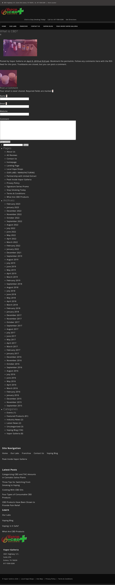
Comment (4, 119)
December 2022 (14, 211)
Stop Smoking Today (16, 190)
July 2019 (11, 263)
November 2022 (14, 214)
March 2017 (12, 346)
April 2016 (11, 385)
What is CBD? (9, 31)
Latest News (12, 423)
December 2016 (14, 357)
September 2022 (14, 221)
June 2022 (11, 231)
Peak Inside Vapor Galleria (67, 26)
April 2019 (11, 273)
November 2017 (14, 318)
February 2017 (13, 350)
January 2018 (13, 312)
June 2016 (11, 378)
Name (3, 96)
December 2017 (14, 315)
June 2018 (11, 294)
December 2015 (14, 398)
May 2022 (11, 235)
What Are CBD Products (18, 197)
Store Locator (52, 2)
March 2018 (12, 305)
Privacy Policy (13, 183)
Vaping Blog (48, 26)
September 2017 (14, 325)
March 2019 (12, 277)
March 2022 (12, 242)
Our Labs (12, 26)
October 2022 (13, 218)
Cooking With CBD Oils (12, 490)
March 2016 (12, 388)
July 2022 (11, 228)
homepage (12, 162)
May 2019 (11, 270)
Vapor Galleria (16, 61)
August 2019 (12, 259)
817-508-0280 (40, 2)
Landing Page (13, 165)
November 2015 (14, 402)
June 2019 (11, 266)
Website (4, 111)
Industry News (13, 419)
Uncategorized (13, 426)
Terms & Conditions (16, 193)
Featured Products (15, 416)
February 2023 (13, 204)
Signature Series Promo (18, 186)
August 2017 (12, 329)
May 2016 (11, 381)
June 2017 (11, 336)
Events (10, 412)
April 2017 (11, 343)
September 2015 (14, 405)
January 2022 (13, 249)
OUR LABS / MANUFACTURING (21, 172)
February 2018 (13, 308)
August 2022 (12, 225)
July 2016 (11, 374)
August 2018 (12, 287)
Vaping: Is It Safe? (10, 526)
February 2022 (13, 245)
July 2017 (11, 332)
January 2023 (13, 207)
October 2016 (13, 364)
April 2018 (11, 301)
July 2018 (11, 291)
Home (4, 26)
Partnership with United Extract (21, 176)
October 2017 (13, 322)
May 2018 (11, 298)
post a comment (58, 64)
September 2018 (14, 284)
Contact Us (35, 26)
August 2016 (12, 371)
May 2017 (11, 339)
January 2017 (13, 353)
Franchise (24, 26)
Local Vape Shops (15, 169)
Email (2, 103)
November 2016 (14, 360)
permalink (69, 61)
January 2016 (13, 395)
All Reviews (12, 155)
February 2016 (13, 392)
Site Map (39, 579)
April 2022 (11, 238)
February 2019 (13, 280)
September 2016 (14, 367)
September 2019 (14, 256)
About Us (11, 151)
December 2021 (14, 252)
